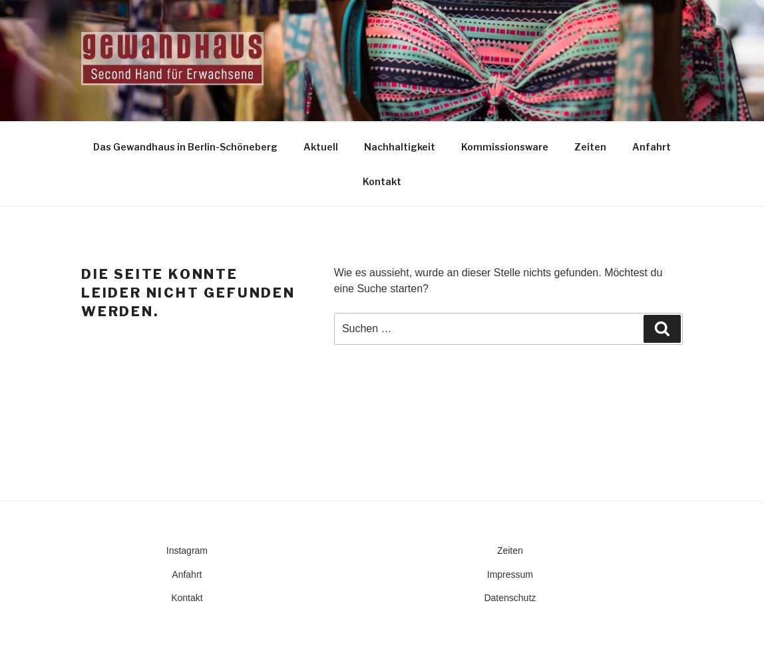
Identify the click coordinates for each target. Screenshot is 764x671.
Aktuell (320, 146)
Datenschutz (510, 597)
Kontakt (382, 181)
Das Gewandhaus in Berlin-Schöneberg (185, 146)
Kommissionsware (504, 146)
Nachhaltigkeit (399, 146)
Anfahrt (651, 146)
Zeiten (590, 146)
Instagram (187, 550)
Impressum (510, 574)
